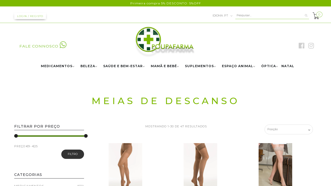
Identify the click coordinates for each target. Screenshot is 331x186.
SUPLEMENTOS (199, 66)
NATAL (287, 66)
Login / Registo (30, 16)
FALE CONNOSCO (43, 46)
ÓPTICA (268, 66)
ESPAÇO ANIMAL (237, 66)
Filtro (73, 154)
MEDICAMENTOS (56, 66)
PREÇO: (20, 146)
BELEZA (87, 66)
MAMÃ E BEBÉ (164, 66)
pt (223, 15)
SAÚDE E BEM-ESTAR (123, 66)
